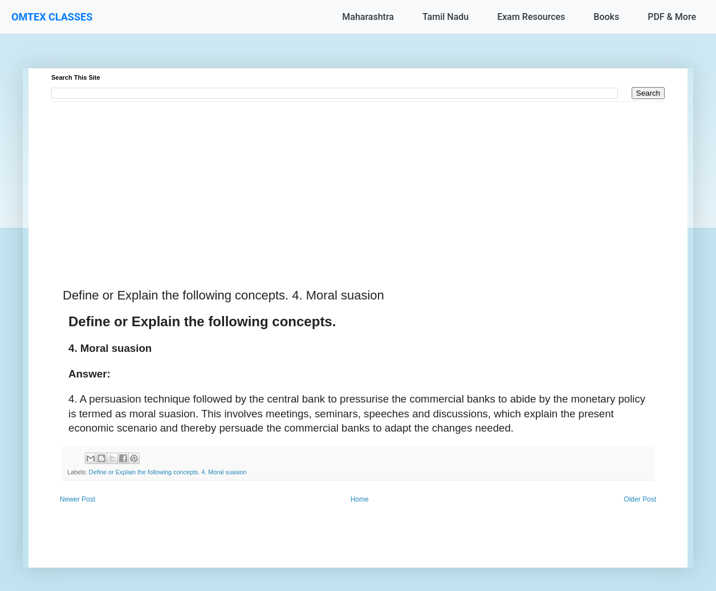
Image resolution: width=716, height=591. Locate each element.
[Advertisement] (358, 181)
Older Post (640, 499)
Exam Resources (531, 16)
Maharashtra (368, 16)
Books (606, 16)
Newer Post (77, 499)
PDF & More (672, 16)
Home (360, 499)
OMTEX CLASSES (51, 17)
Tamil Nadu (445, 16)
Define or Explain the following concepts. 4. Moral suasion (168, 472)
